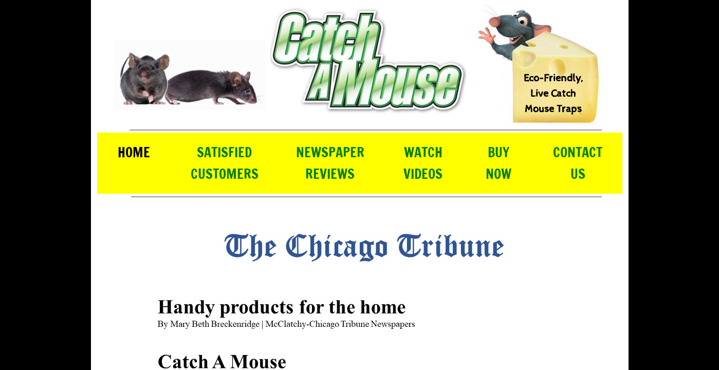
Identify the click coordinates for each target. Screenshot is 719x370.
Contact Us (577, 163)
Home (134, 152)
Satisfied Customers (225, 163)
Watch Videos (423, 163)
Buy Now (498, 163)
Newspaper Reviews (330, 163)
